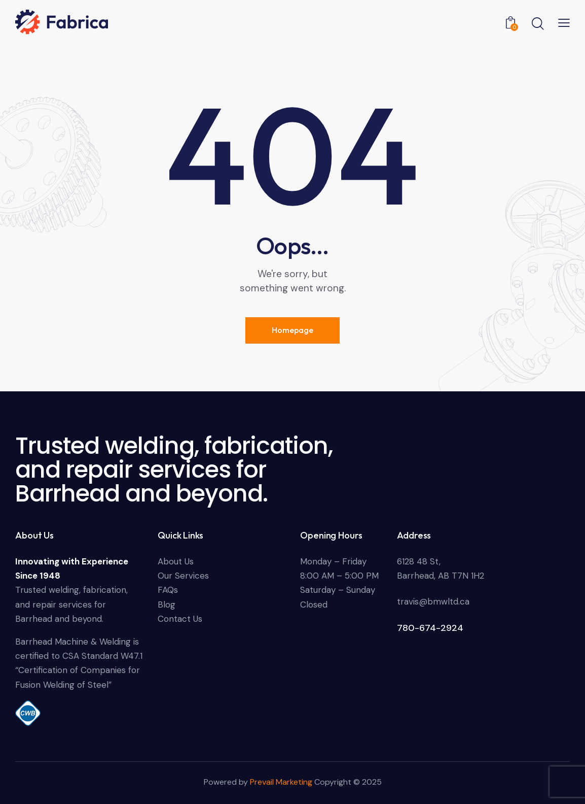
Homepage (292, 330)
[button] (564, 22)
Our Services (183, 575)
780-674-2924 (430, 628)
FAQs (168, 589)
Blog (166, 604)
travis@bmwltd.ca (433, 601)
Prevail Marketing (282, 782)
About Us (176, 561)
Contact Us (180, 618)
